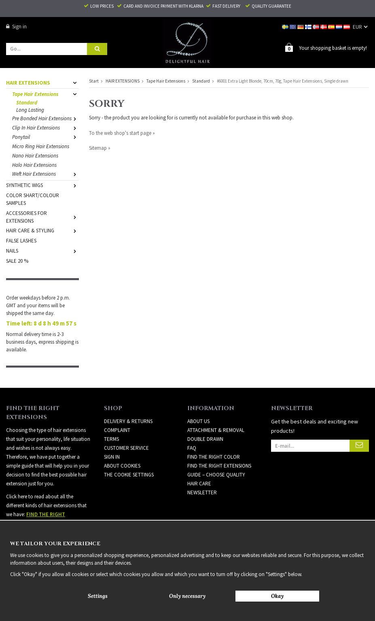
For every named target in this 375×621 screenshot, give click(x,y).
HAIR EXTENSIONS (42, 82)
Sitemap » (99, 148)
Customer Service (126, 447)
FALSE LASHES (21, 240)
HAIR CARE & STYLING (42, 230)
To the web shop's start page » (122, 133)
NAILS (42, 250)
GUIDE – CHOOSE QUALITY (216, 474)
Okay (277, 596)
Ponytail (45, 137)
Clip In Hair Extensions (45, 127)
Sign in (16, 26)
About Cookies (122, 465)
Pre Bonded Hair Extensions (45, 118)
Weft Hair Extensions (45, 173)
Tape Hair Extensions (45, 94)
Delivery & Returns (128, 421)
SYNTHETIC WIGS (42, 185)
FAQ (191, 447)
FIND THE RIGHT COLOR (213, 456)
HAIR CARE (199, 483)
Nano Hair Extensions (35, 155)
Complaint (117, 430)
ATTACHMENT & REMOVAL (215, 430)
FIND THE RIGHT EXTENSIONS (219, 465)
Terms (111, 439)
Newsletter (202, 492)
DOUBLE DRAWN (205, 439)
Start (94, 81)
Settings (98, 596)
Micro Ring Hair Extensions (40, 146)
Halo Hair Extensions (34, 165)
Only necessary (187, 596)
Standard (26, 102)
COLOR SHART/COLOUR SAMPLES (32, 199)
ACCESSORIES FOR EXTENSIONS (42, 217)
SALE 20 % (17, 260)
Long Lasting (30, 109)
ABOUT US (198, 421)
